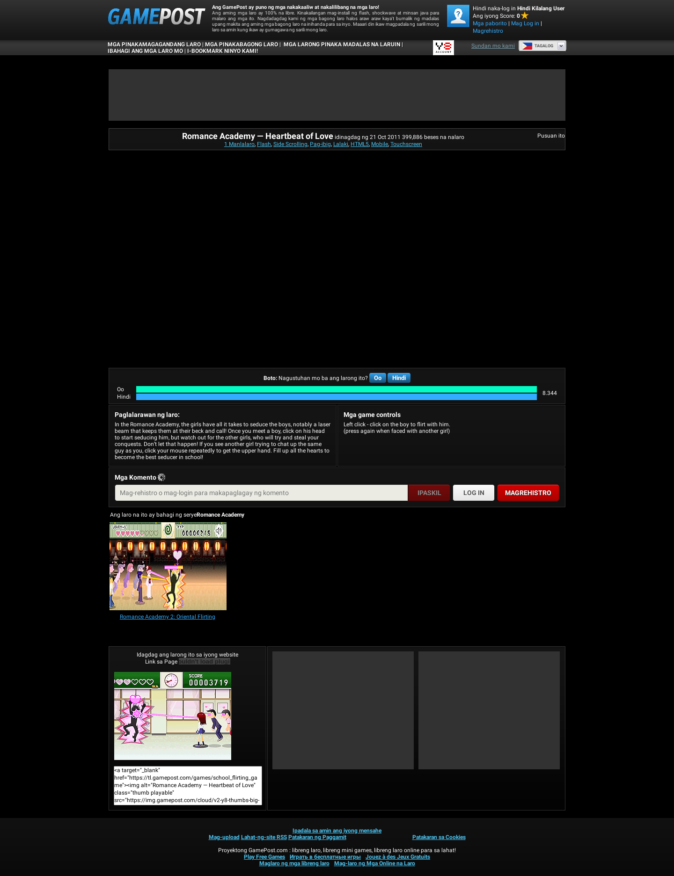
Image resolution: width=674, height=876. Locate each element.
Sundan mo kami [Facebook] (493, 46)
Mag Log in (525, 23)
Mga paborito (490, 23)
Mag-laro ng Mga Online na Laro (374, 863)
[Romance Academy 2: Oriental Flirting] (168, 567)
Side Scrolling (290, 144)
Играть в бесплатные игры (325, 857)
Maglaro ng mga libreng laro (294, 863)
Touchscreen (406, 144)
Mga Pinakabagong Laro (241, 44)
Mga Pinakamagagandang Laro (154, 44)
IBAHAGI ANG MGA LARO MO (145, 51)
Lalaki (340, 144)
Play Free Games (264, 857)
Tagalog (537, 46)
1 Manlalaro (239, 144)
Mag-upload (224, 837)
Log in (473, 492)
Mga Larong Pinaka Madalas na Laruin (341, 44)
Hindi (399, 377)
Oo (377, 377)
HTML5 (360, 144)
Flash (264, 144)
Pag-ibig (320, 144)
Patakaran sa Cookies (439, 837)
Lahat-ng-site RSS (264, 837)
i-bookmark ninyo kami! (222, 51)
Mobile (379, 144)
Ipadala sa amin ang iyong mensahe (337, 830)
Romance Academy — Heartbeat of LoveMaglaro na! (173, 716)
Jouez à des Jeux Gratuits (398, 857)
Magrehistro (488, 31)
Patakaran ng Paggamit (317, 837)
